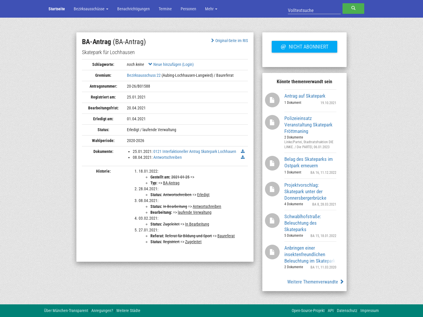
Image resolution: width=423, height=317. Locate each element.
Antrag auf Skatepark (304, 96)
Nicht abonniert (304, 46)
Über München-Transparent (66, 310)
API (331, 310)
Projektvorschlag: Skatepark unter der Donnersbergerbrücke (305, 191)
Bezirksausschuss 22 (144, 75)
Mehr (211, 8)
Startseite (56, 8)
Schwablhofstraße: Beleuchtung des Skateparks (302, 222)
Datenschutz (347, 310)
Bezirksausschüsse (91, 8)
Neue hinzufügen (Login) (171, 64)
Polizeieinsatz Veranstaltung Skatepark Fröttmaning (308, 124)
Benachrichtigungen (133, 8)
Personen (188, 8)
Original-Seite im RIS (229, 40)
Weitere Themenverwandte (315, 282)
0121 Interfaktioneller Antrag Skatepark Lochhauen (194, 151)
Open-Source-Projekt (308, 310)
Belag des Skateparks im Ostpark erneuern (308, 162)
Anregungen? (102, 310)
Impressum (369, 310)
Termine (165, 8)
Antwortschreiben (167, 157)
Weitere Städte (128, 310)
